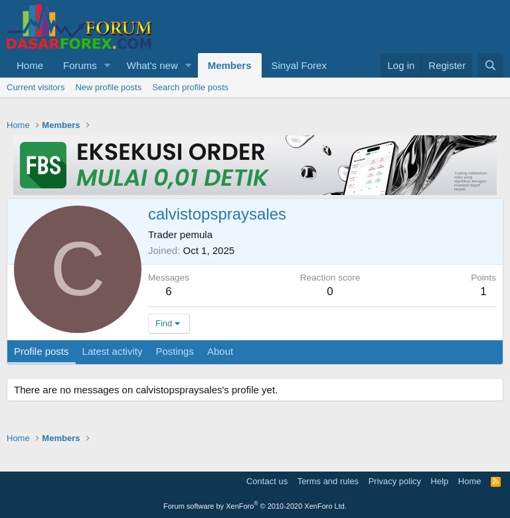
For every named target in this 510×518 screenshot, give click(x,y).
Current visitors (35, 87)
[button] (107, 65)
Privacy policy (395, 481)
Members (230, 65)
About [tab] (220, 351)
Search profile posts (190, 87)
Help (440, 481)
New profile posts (108, 87)
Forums (80, 65)
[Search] (490, 65)
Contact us (267, 481)
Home (30, 65)
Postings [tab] (174, 351)
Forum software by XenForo (255, 506)
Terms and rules (328, 481)
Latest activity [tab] (112, 351)
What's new (152, 65)
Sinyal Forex (299, 65)
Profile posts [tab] (41, 351)
